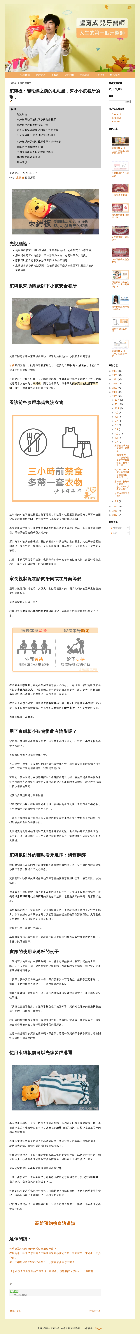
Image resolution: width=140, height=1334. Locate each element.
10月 (117, 408)
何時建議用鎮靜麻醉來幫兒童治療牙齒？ (32, 1248)
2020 (115, 396)
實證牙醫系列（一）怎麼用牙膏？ (119, 353)
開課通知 (85, 74)
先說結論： (23, 114)
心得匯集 (100, 74)
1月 (117, 501)
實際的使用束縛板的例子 (31, 147)
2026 (115, 371)
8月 (117, 417)
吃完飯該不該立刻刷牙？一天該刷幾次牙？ (120, 284)
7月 (117, 421)
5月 (117, 429)
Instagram (116, 118)
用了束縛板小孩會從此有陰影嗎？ (36, 135)
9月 (117, 412)
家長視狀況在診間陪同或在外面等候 (38, 130)
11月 (117, 404)
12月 (117, 400)
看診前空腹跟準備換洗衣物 (32, 124)
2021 (115, 392)
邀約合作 (69, 74)
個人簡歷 (115, 74)
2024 (115, 379)
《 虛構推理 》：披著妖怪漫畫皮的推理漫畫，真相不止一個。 (121, 460)
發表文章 (116, 528)
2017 (115, 515)
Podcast (54, 74)
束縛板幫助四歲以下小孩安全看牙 (36, 119)
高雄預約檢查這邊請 (28, 157)
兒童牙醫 (25, 74)
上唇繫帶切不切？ (120, 195)
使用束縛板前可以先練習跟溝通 (35, 152)
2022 (115, 388)
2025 (115, 375)
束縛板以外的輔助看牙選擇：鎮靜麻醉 (39, 141)
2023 (115, 384)
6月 (117, 425)
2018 (115, 511)
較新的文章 (15, 1311)
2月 (117, 442)
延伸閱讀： (23, 162)
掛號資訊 (40, 74)
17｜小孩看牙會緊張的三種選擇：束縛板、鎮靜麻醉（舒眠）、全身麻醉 (51, 1271)
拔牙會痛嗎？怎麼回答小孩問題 (122, 448)
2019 (115, 506)
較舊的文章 (95, 1311)
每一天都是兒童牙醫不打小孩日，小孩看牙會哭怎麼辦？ (42, 1262)
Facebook (116, 114)
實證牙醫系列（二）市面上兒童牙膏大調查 (120, 150)
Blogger (98, 1328)
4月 (117, 433)
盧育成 (20, 177)
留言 (114, 533)
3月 (117, 438)
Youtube (116, 121)
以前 (12, 365)
